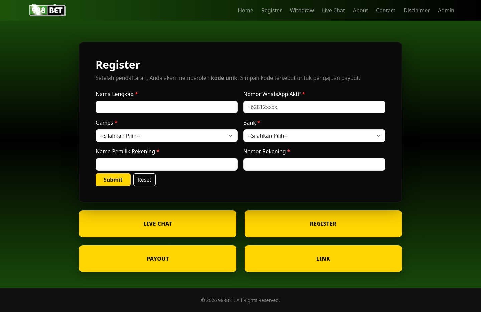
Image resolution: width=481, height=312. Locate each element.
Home (245, 10)
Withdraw (302, 10)
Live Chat (333, 10)
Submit (113, 179)
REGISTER (323, 223)
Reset (144, 179)
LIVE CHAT (157, 223)
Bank (249, 122)
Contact (385, 10)
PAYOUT (158, 258)
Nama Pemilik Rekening (125, 151)
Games (104, 122)
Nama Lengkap (115, 94)
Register (271, 10)
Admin (446, 10)
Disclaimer (417, 10)
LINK (323, 258)
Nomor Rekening (264, 151)
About (360, 10)
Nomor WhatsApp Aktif (272, 94)
